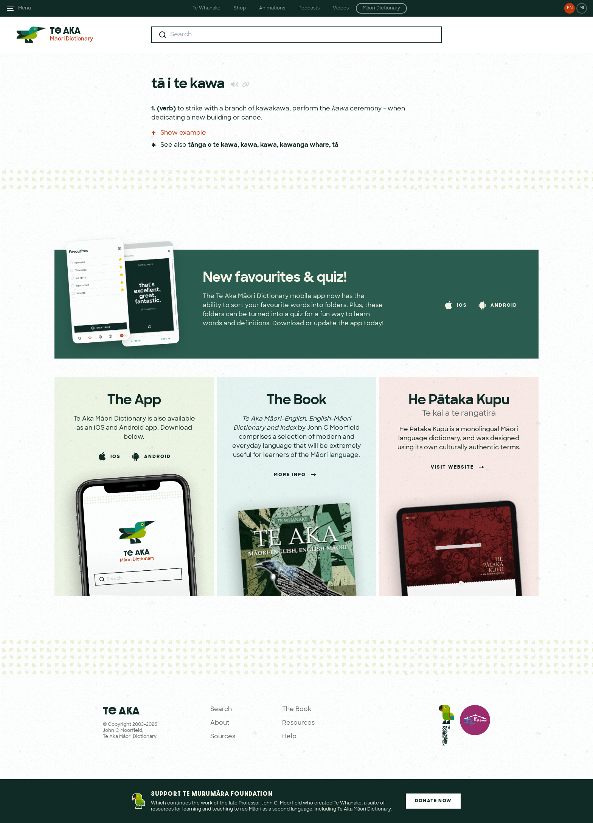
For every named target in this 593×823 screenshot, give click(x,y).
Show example (178, 133)
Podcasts (309, 8)
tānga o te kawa (213, 145)
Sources (222, 737)
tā (335, 145)
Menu (24, 8)
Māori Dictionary (381, 8)
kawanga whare (304, 145)
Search (221, 710)
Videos (341, 8)
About (220, 723)
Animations (272, 8)
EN (570, 8)
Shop (240, 8)
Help (289, 737)
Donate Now (433, 801)
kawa (249, 145)
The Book (296, 710)
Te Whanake (206, 8)
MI (581, 8)
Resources (298, 723)
